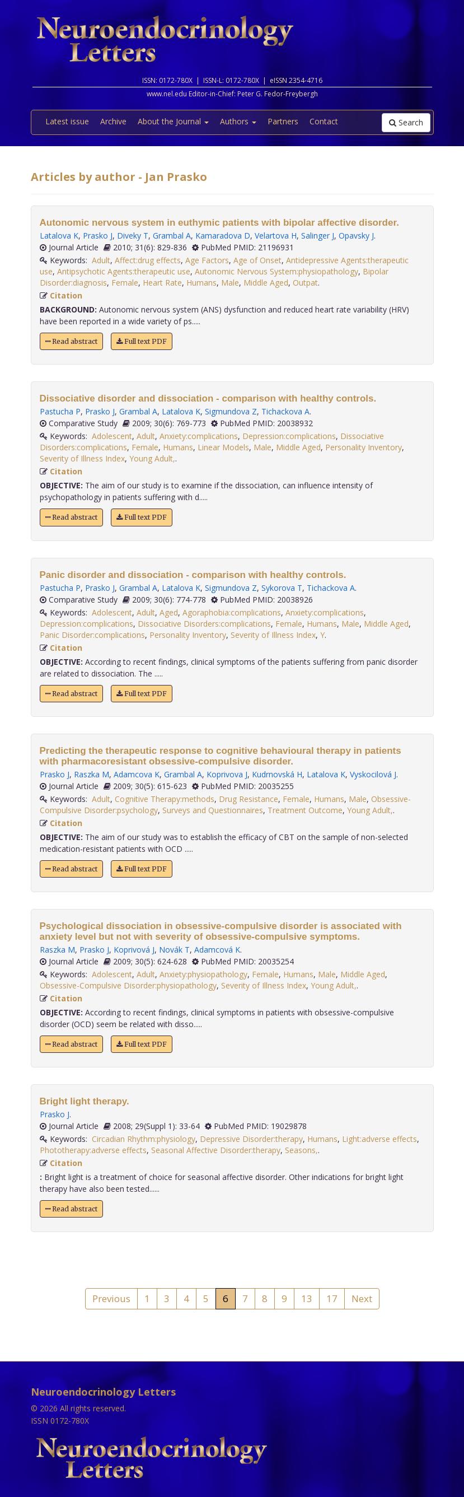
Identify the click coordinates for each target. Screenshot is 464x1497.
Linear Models (223, 447)
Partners (283, 121)
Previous (111, 1298)
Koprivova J (227, 774)
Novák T (174, 949)
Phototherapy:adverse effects (93, 1150)
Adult (101, 260)
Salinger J (317, 235)
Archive (113, 121)
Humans (201, 282)
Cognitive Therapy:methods (164, 799)
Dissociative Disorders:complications (204, 623)
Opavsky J (356, 235)
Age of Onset (257, 260)
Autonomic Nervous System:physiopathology (276, 271)
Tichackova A (285, 411)
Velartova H (276, 235)
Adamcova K (137, 774)
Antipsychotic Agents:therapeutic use (123, 271)
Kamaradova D (222, 235)
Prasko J (98, 235)
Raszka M (91, 774)
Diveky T (132, 235)
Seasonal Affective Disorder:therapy (215, 1150)
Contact (324, 121)
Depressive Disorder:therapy (251, 1139)
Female (124, 282)
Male (230, 282)
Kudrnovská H (277, 774)
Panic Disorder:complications (92, 634)
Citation (66, 295)
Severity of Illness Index (82, 458)
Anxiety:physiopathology (203, 974)
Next (361, 1298)
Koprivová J (134, 949)
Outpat (305, 282)
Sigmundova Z (231, 411)
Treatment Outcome (305, 810)
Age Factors (207, 260)
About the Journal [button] (173, 121)
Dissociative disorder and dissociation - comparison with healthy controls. (208, 398)
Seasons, (301, 1150)
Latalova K (59, 235)
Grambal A (172, 235)
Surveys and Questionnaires (212, 810)
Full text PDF (141, 341)
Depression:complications (289, 436)
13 (306, 1298)
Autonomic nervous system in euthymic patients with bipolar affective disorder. (219, 222)
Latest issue (67, 121)
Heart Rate (162, 282)
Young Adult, (152, 458)
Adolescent (112, 436)
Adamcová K (217, 949)
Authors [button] (238, 121)
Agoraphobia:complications (231, 612)
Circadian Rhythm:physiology (143, 1139)
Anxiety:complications (199, 436)
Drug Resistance (248, 799)
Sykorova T (281, 587)
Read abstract (71, 341)
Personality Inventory (363, 447)
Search (406, 122)
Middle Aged (265, 282)
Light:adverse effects (379, 1139)
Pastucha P (60, 411)
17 (332, 1298)
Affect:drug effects (148, 260)
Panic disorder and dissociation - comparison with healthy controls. (193, 575)
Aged (169, 612)
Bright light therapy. (84, 1101)
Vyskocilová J (373, 774)
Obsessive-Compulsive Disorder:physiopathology (128, 985)
